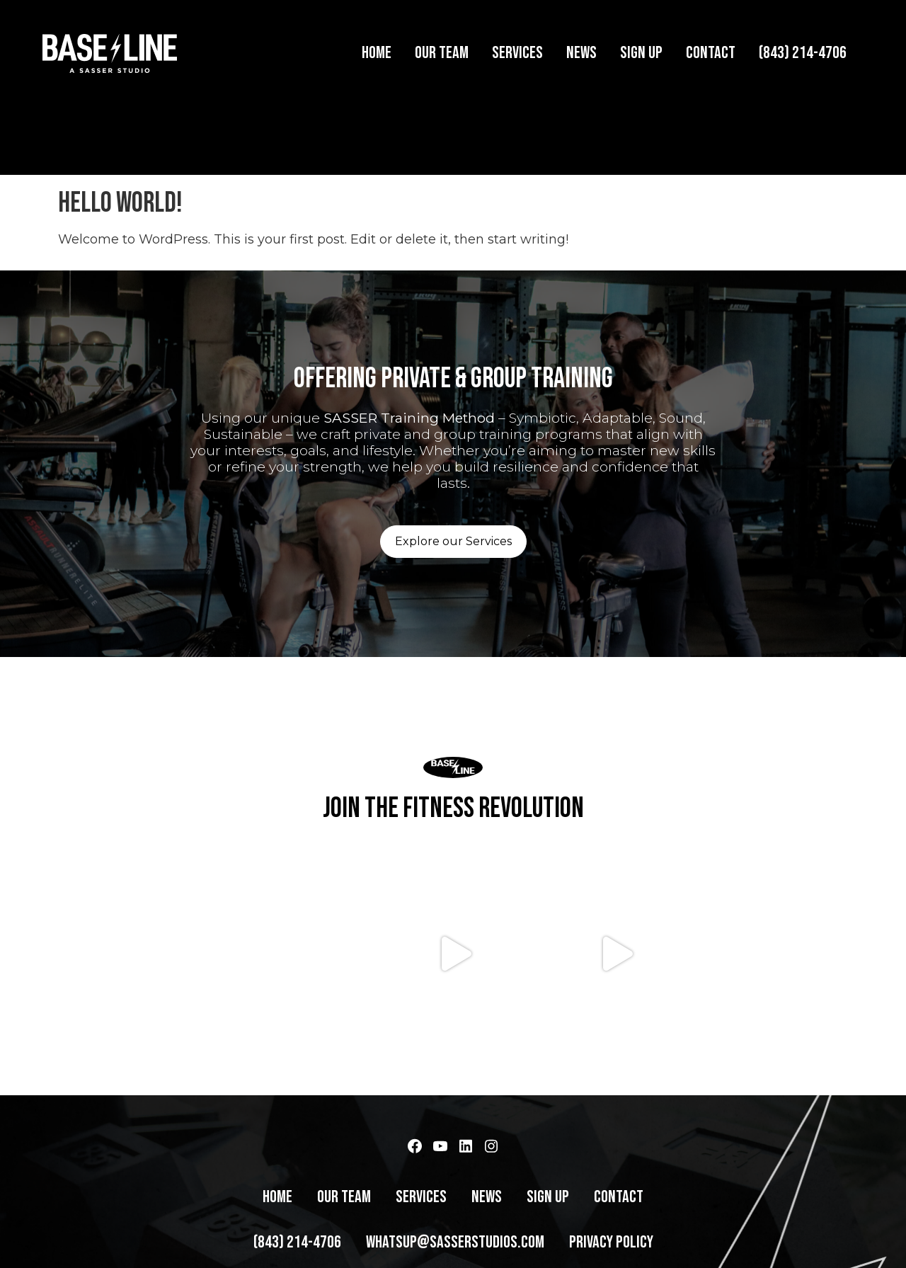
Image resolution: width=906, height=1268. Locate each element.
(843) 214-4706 (803, 53)
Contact (710, 53)
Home (376, 53)
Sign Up (641, 53)
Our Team (442, 53)
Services (517, 53)
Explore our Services (453, 530)
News (581, 53)
